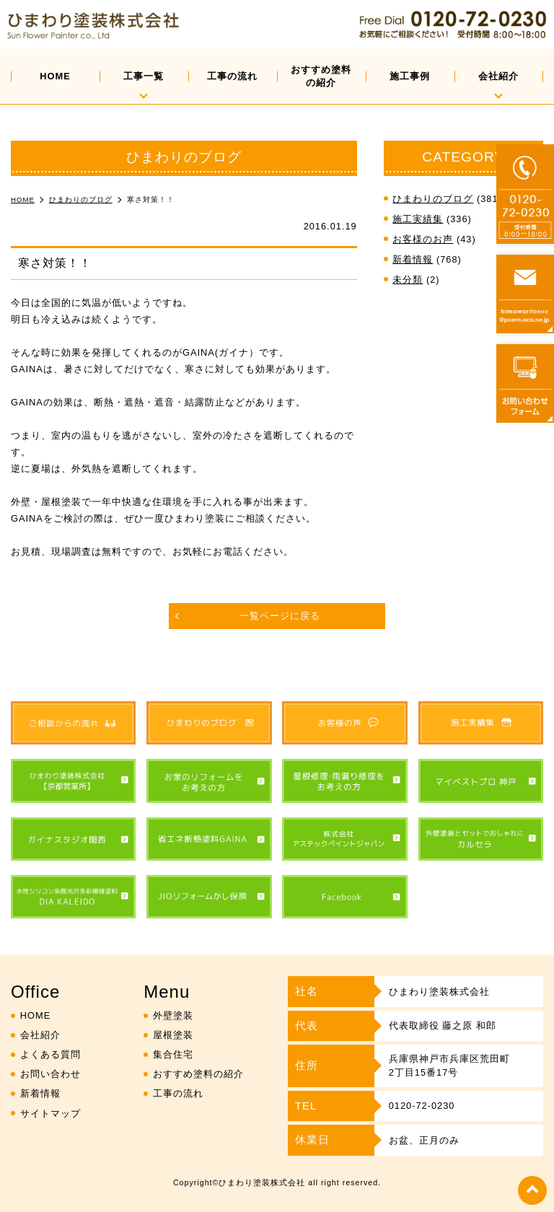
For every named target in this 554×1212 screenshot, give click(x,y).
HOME (55, 76)
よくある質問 (50, 1054)
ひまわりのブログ (432, 198)
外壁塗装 (173, 1015)
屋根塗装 (173, 1034)
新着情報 (412, 259)
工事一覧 (143, 76)
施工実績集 (417, 219)
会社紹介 (498, 76)
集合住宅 (173, 1054)
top (532, 1190)
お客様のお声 (422, 239)
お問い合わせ (50, 1073)
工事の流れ (232, 76)
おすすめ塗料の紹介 (321, 76)
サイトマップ (50, 1113)
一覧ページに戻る (279, 615)
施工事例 (410, 76)
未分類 (407, 279)
